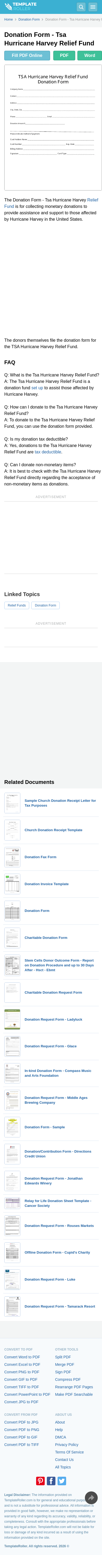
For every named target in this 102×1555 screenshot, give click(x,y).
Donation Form (45, 605)
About (60, 1422)
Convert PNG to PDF (21, 1372)
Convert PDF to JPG (21, 1422)
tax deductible (48, 452)
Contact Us (64, 1459)
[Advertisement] (51, 280)
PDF (64, 55)
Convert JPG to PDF (21, 1402)
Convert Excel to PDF (22, 1364)
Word (89, 55)
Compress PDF (68, 1379)
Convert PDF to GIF (20, 1437)
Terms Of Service (69, 1452)
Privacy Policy (66, 1445)
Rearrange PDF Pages (74, 1387)
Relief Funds (17, 605)
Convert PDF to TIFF (21, 1445)
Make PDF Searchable (74, 1394)
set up (37, 388)
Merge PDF (64, 1364)
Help (59, 1430)
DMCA (60, 1437)
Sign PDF (63, 1372)
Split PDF (63, 1357)
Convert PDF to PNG (21, 1430)
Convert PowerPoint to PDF (27, 1394)
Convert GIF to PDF (20, 1379)
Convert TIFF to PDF (21, 1387)
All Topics (63, 1467)
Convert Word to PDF (22, 1357)
